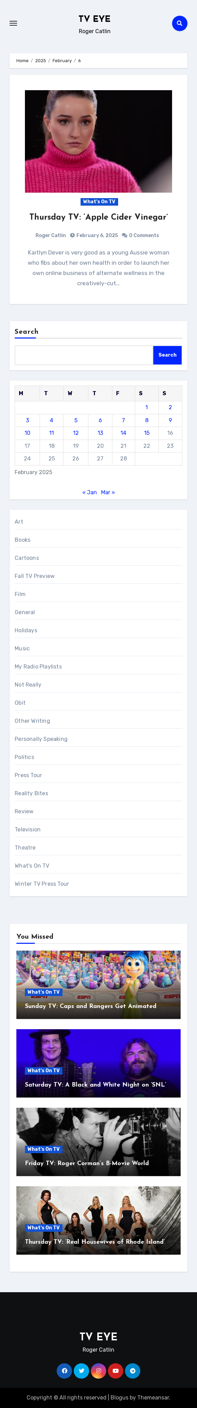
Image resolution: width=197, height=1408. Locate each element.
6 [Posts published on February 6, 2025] (100, 420)
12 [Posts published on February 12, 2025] (76, 433)
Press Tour (28, 775)
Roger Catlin (51, 235)
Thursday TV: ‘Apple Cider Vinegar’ (98, 217)
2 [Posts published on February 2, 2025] (170, 407)
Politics (24, 757)
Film (20, 594)
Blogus (119, 1397)
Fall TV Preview (35, 576)
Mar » (108, 492)
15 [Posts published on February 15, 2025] (147, 433)
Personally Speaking (41, 739)
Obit (20, 703)
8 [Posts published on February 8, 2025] (147, 420)
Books (22, 540)
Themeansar (153, 1397)
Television (28, 829)
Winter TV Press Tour (42, 884)
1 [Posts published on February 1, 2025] (146, 407)
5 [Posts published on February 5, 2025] (76, 420)
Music (22, 648)
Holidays (26, 630)
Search (27, 332)
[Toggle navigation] (13, 23)
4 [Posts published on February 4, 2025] (51, 420)
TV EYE (95, 19)
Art (19, 522)
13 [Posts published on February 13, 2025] (100, 433)
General (25, 612)
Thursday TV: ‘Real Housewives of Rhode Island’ (95, 1242)
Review (24, 811)
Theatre (25, 847)
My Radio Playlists (38, 666)
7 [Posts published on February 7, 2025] (123, 420)
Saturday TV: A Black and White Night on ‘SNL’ (95, 1085)
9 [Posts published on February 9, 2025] (170, 420)
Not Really (28, 684)
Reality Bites (31, 793)
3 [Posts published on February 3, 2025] (27, 420)
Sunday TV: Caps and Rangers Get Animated (90, 1006)
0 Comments (144, 235)
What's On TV (99, 202)
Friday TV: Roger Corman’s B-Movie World (87, 1163)
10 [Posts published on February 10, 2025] (27, 433)
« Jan (89, 492)
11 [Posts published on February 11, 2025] (51, 433)
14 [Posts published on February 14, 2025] (123, 433)
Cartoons (27, 558)
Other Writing (32, 721)
